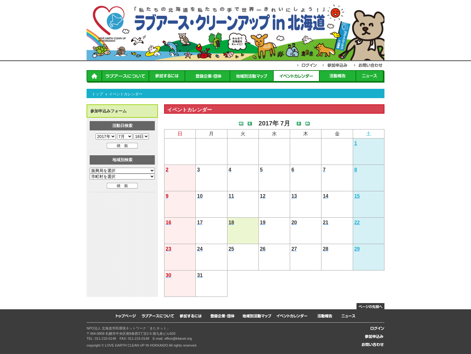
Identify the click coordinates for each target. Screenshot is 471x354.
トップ (97, 94)
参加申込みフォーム (108, 111)
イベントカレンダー (125, 94)
